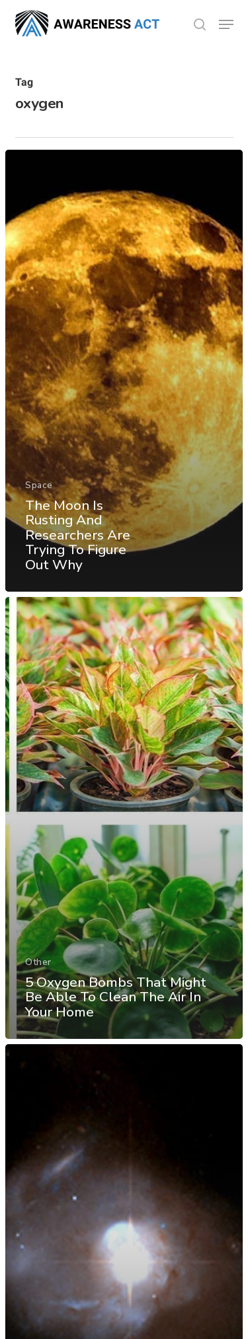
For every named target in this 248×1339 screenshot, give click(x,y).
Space (39, 485)
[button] (226, 24)
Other (38, 962)
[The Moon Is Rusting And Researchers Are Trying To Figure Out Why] (124, 371)
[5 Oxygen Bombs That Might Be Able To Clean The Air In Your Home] (124, 818)
